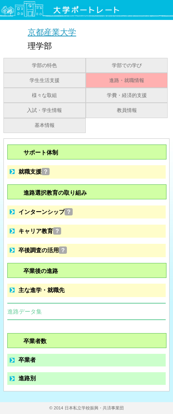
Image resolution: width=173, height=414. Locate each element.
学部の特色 (44, 65)
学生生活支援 (45, 80)
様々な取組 (44, 95)
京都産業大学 (52, 32)
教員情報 (127, 110)
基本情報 (45, 125)
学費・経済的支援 (127, 95)
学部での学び (127, 65)
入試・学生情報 (44, 110)
